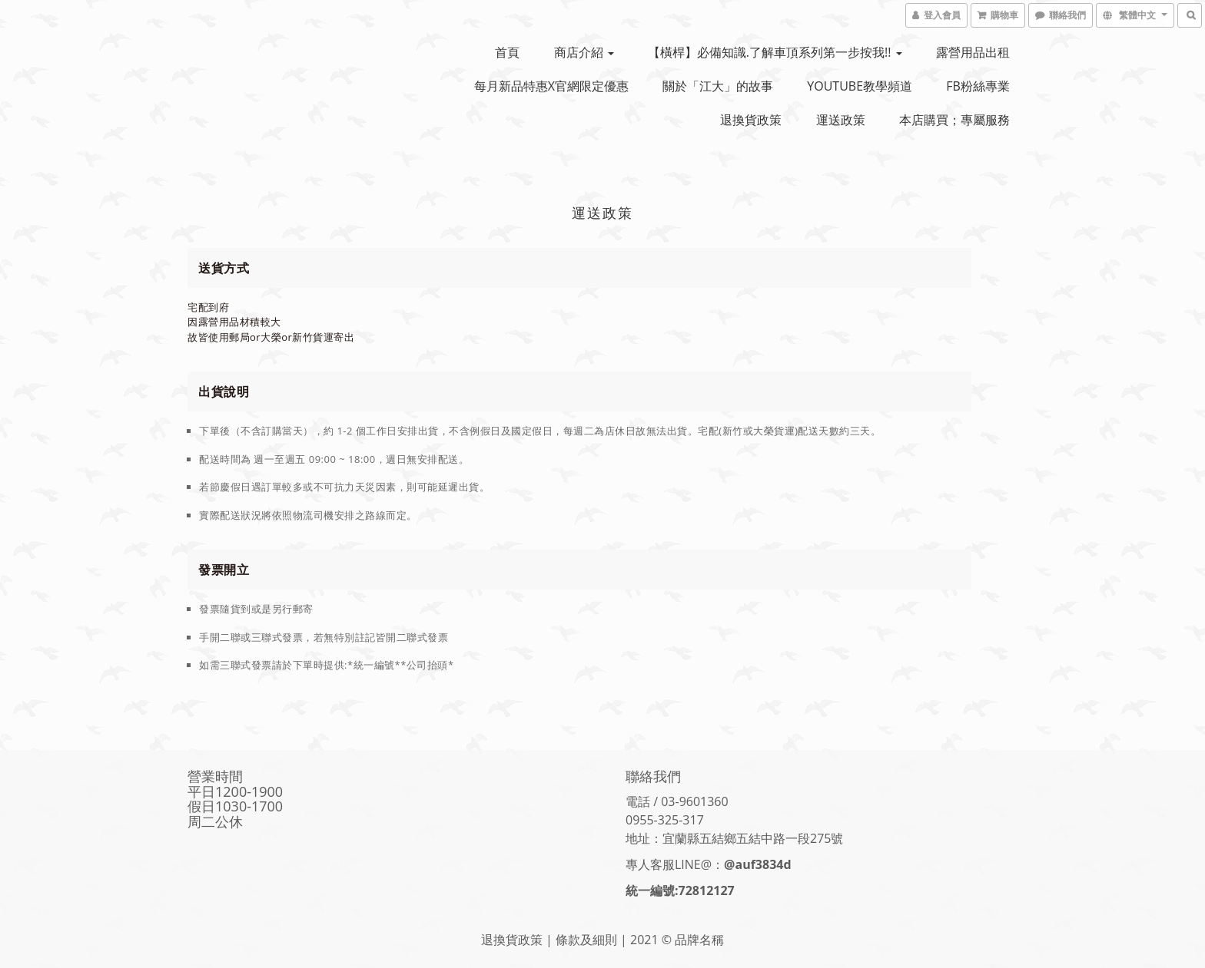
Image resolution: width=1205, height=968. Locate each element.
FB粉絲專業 (978, 86)
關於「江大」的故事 (717, 86)
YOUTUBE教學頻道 (859, 86)
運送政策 (840, 119)
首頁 (507, 52)
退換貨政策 (751, 119)
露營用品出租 (973, 52)
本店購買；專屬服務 (954, 119)
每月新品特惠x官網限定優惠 (551, 86)
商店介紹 (584, 52)
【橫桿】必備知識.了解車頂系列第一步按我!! (775, 52)
